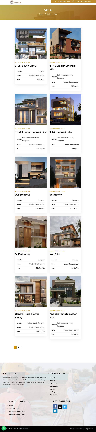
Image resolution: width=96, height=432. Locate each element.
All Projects (20, 62)
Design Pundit (89, 429)
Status (19, 76)
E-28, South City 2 (26, 65)
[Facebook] (55, 406)
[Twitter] (64, 407)
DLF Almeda (22, 254)
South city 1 (56, 194)
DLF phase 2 (22, 194)
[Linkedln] (55, 411)
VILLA (28, 62)
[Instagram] (60, 407)
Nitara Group (12, 429)
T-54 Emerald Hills (61, 131)
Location (19, 71)
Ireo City (55, 254)
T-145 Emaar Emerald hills (30, 131)
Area (18, 80)
